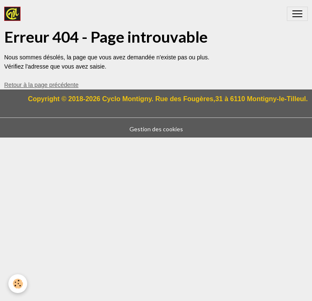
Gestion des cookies (156, 129)
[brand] (14, 14)
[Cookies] (17, 283)
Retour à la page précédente (41, 85)
